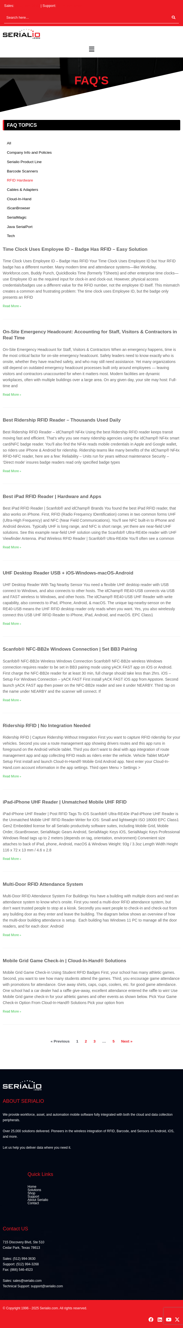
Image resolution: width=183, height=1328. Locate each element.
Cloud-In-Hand (19, 199)
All (9, 143)
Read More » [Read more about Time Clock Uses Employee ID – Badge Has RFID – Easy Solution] (12, 306)
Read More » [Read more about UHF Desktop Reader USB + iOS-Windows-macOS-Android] (12, 624)
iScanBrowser (18, 208)
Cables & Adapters (22, 190)
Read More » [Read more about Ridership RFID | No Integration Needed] (12, 776)
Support (33, 1196)
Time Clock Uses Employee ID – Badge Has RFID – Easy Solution (75, 249)
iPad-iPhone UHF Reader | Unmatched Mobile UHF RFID (65, 802)
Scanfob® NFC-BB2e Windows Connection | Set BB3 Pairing (70, 649)
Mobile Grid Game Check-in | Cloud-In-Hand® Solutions (64, 960)
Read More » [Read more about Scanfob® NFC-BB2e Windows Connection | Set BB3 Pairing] (12, 700)
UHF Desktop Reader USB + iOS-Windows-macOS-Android (68, 573)
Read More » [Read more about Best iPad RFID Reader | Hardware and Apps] (12, 547)
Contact (33, 1203)
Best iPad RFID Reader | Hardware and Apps (52, 496)
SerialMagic (16, 217)
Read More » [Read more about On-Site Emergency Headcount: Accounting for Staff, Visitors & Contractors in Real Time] (12, 395)
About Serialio (38, 1199)
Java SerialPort (20, 227)
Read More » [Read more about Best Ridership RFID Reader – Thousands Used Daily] (12, 471)
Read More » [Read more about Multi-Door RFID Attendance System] (12, 935)
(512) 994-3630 (27, 6)
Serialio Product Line (24, 162)
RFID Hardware (20, 180)
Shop (31, 1193)
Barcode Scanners (22, 171)
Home (32, 1186)
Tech (11, 236)
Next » (127, 1041)
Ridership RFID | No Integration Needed (46, 725)
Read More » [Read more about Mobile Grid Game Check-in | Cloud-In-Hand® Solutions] (12, 1011)
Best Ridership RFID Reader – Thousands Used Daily (62, 420)
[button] (91, 49)
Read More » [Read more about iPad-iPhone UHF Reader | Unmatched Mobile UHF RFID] (12, 859)
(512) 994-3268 (69, 6)
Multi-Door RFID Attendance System (43, 884)
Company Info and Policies (29, 152)
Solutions (34, 1190)
